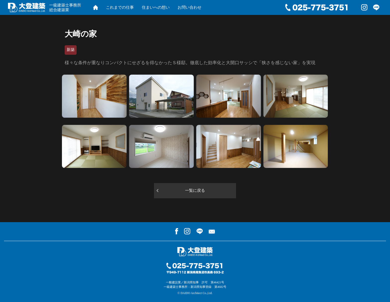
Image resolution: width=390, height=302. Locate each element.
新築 (71, 50)
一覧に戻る (195, 190)
